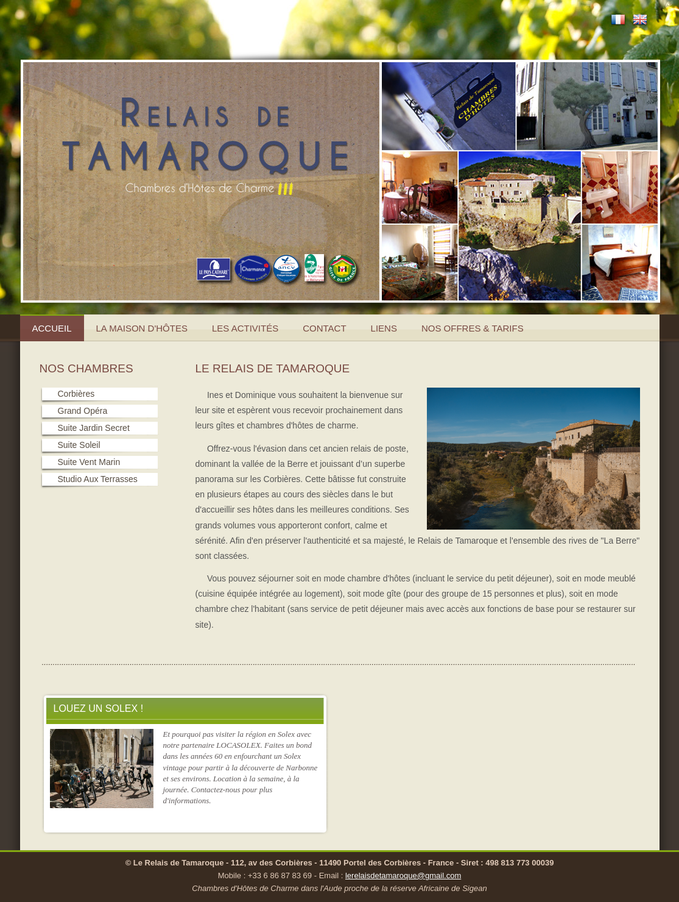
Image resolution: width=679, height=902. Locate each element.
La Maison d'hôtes (142, 328)
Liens (384, 328)
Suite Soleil (79, 445)
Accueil (52, 328)
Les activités (245, 328)
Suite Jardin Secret (94, 428)
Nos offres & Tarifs (472, 328)
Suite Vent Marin (89, 462)
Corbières (76, 394)
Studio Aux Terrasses (98, 479)
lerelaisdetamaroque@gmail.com (403, 875)
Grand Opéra (83, 411)
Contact (324, 328)
